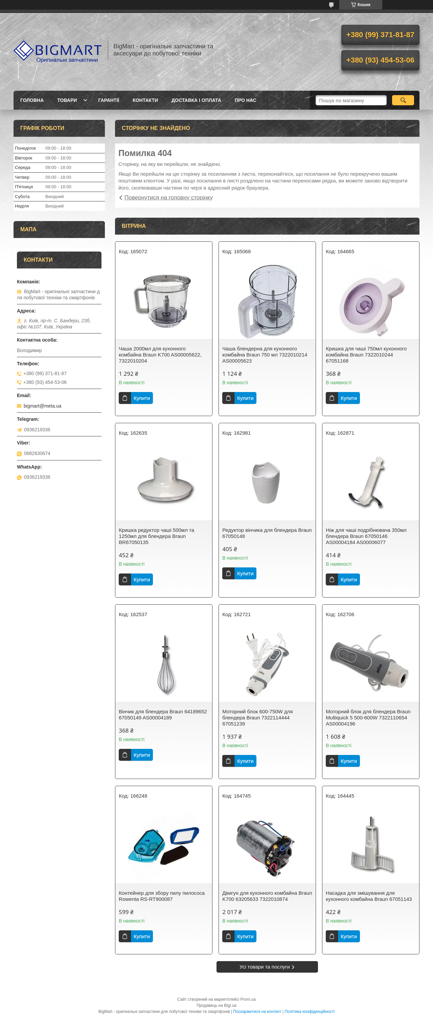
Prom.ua (248, 999)
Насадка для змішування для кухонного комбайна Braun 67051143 (369, 896)
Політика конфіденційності (310, 1011)
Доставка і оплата (196, 100)
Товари (67, 100)
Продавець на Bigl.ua (216, 1005)
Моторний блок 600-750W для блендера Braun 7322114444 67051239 (257, 718)
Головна (32, 100)
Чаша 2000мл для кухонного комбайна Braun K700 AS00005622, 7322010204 (160, 355)
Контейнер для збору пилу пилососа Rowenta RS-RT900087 (162, 896)
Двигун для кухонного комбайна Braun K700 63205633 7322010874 (267, 896)
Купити (142, 398)
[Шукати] (403, 100)
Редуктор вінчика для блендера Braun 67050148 (267, 533)
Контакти (145, 100)
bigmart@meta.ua (42, 406)
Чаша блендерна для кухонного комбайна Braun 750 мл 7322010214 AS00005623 (264, 355)
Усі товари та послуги (265, 967)
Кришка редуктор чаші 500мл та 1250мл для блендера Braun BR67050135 (156, 536)
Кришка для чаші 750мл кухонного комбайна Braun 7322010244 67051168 (366, 355)
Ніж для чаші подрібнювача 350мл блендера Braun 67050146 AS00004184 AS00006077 (366, 536)
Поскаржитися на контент (257, 1011)
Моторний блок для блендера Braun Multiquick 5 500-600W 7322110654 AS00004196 (368, 718)
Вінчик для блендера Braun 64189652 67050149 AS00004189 (163, 714)
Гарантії (108, 100)
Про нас (245, 100)
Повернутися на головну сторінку (168, 197)
